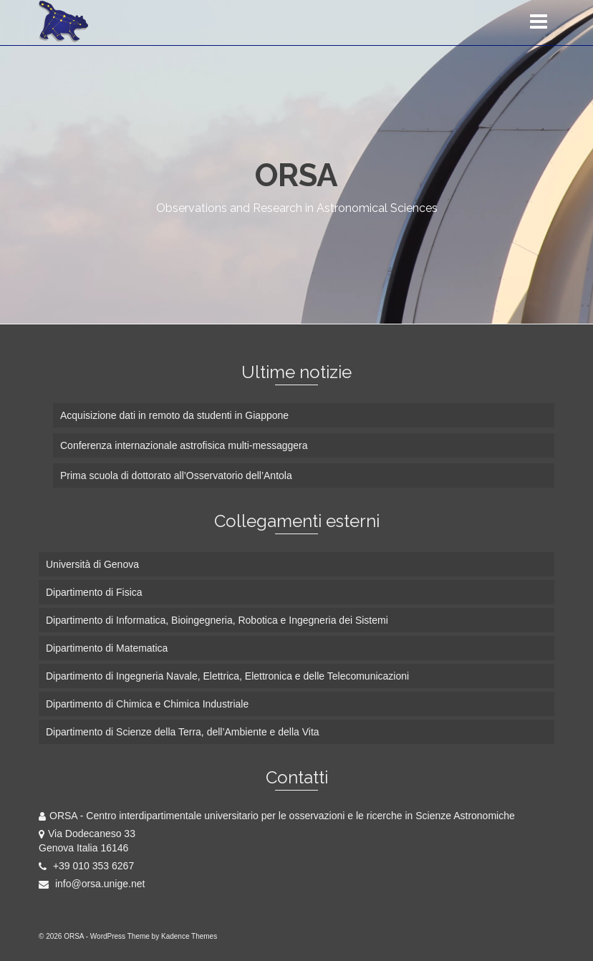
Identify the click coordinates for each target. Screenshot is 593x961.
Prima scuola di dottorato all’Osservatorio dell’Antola (176, 475)
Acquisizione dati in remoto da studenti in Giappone (174, 415)
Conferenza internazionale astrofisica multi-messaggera (184, 445)
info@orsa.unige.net (92, 883)
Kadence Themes (189, 936)
